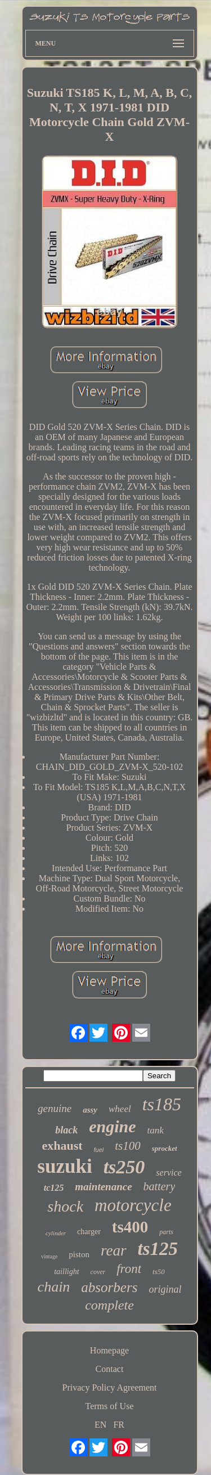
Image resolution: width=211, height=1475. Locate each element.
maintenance (103, 1186)
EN (100, 1424)
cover (98, 1272)
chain (54, 1287)
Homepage (109, 1350)
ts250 (124, 1166)
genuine (54, 1108)
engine (112, 1126)
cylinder (56, 1233)
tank (155, 1130)
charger (89, 1231)
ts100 (128, 1146)
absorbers (109, 1287)
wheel (120, 1109)
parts (166, 1232)
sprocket (164, 1148)
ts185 (161, 1104)
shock (65, 1206)
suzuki (64, 1166)
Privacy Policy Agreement (109, 1387)
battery (159, 1186)
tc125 (54, 1187)
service (168, 1172)
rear (114, 1250)
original (165, 1289)
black (66, 1130)
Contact (110, 1369)
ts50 (158, 1271)
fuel (99, 1149)
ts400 (130, 1227)
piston (79, 1254)
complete (109, 1305)
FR (118, 1424)
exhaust (62, 1145)
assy (90, 1109)
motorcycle (133, 1205)
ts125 (158, 1249)
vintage (49, 1256)
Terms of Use (110, 1406)
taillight (66, 1271)
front (128, 1269)
